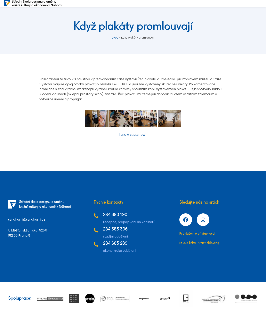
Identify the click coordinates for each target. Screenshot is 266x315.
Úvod (115, 38)
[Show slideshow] (133, 135)
